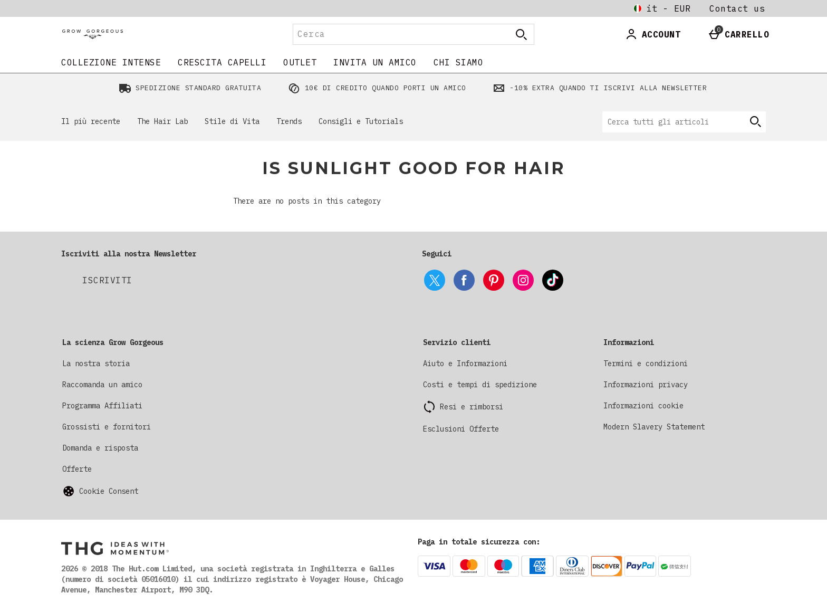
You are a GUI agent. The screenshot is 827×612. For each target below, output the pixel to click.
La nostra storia (96, 363)
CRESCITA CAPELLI (222, 62)
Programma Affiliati (102, 405)
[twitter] (434, 280)
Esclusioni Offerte (461, 429)
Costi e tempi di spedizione (480, 384)
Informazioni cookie (643, 405)
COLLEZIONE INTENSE (111, 62)
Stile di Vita (232, 121)
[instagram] (523, 280)
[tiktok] (552, 280)
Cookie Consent (108, 491)
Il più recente (90, 121)
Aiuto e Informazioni (465, 363)
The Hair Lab (162, 121)
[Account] (653, 34)
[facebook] (464, 280)
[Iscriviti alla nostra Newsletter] (107, 280)
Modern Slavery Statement (654, 427)
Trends (289, 121)
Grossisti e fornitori (106, 427)
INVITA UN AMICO (375, 62)
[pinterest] (493, 280)
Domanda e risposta (100, 448)
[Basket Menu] (738, 34)
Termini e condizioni (645, 363)
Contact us (737, 8)
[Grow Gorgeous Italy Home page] (152, 34)
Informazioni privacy (645, 384)
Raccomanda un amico (102, 384)
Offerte (77, 469)
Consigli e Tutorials (361, 121)
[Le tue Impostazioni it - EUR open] (662, 8)
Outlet (299, 62)
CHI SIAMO (459, 62)
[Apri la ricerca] (521, 34)
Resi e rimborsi (471, 407)
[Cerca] (391, 34)
